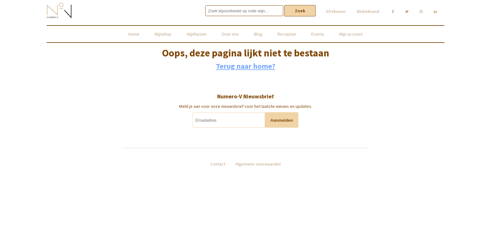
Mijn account (351, 34)
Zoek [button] (300, 11)
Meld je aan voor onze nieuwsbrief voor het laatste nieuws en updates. (245, 106)
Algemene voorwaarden (258, 164)
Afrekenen (336, 11)
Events (317, 34)
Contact (218, 164)
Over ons (230, 34)
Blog (258, 34)
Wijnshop (163, 34)
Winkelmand (368, 11)
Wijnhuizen (196, 34)
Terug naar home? (245, 66)
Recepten (287, 34)
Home (133, 34)
